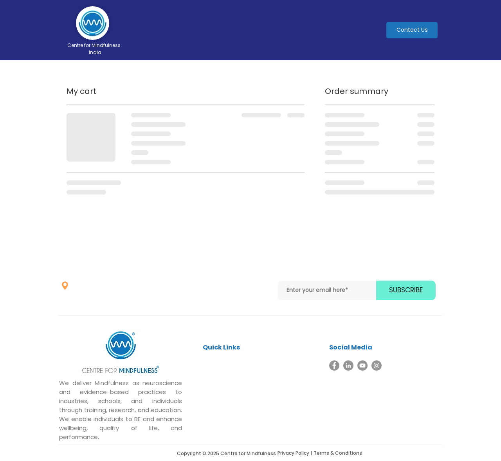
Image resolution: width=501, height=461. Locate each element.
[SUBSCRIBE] (406, 290)
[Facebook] (334, 365)
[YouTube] (362, 365)
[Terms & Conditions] (341, 453)
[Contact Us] (412, 30)
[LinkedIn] (348, 365)
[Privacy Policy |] (297, 453)
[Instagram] (376, 365)
